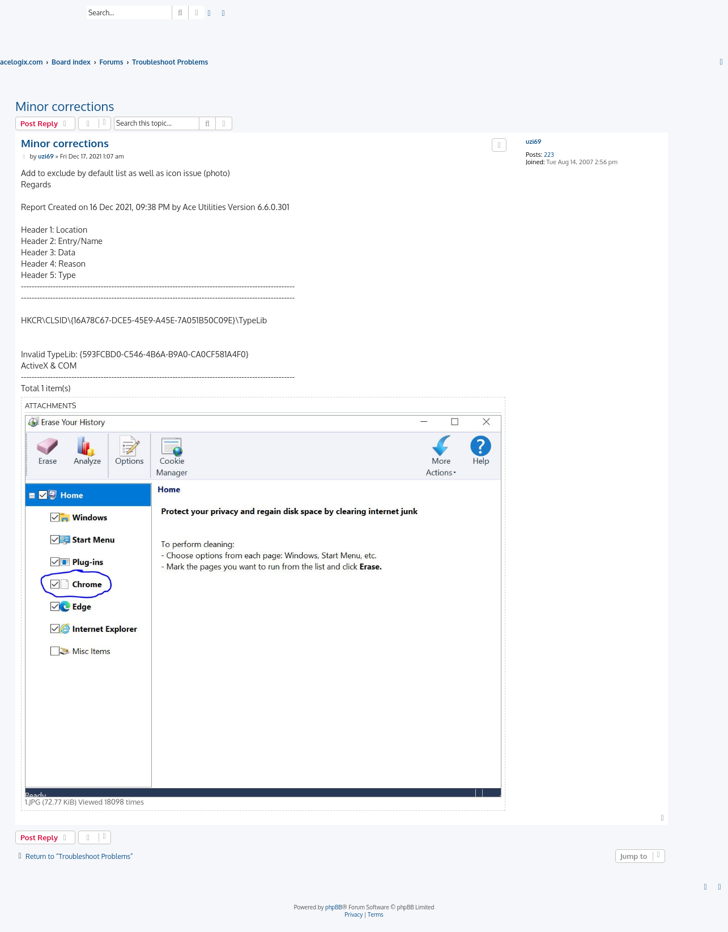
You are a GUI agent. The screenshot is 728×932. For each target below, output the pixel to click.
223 (549, 155)
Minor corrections (64, 106)
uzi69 (533, 142)
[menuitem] (210, 14)
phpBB (333, 907)
